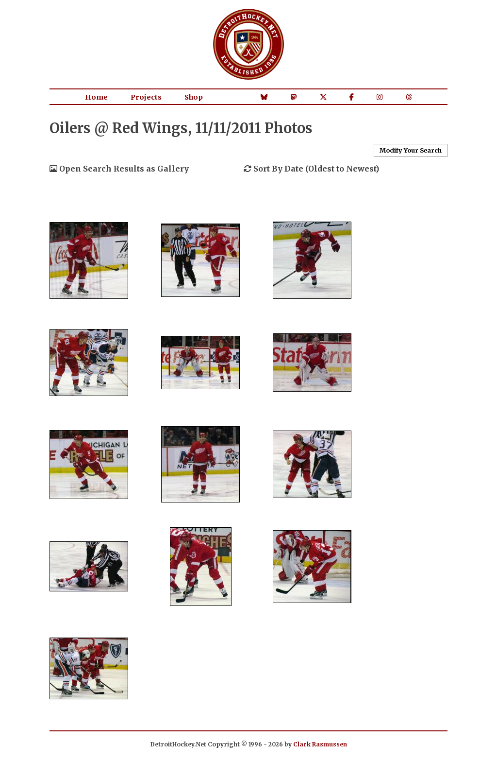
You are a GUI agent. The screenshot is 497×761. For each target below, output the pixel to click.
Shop (193, 97)
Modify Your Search (411, 150)
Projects (146, 97)
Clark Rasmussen (320, 744)
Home (96, 97)
